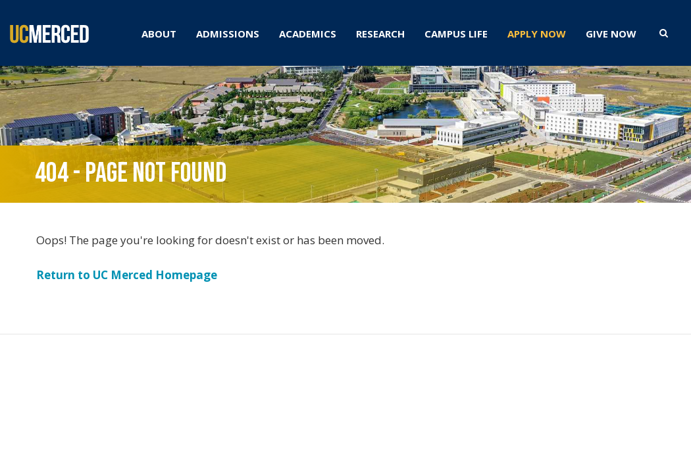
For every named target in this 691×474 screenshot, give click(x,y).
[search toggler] (664, 32)
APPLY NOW (536, 33)
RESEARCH (380, 33)
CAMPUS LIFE (456, 33)
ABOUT (158, 33)
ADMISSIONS (227, 33)
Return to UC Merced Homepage (126, 274)
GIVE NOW (611, 33)
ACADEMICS (307, 33)
